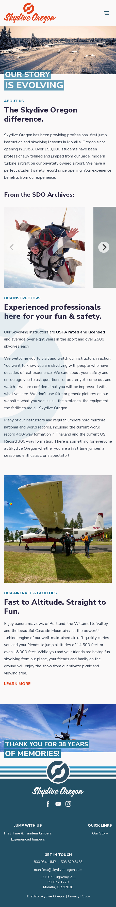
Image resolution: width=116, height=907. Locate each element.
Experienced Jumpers (28, 839)
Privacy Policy (79, 896)
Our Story (100, 833)
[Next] (103, 247)
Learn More (17, 684)
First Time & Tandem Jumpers (28, 833)
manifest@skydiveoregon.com (58, 869)
